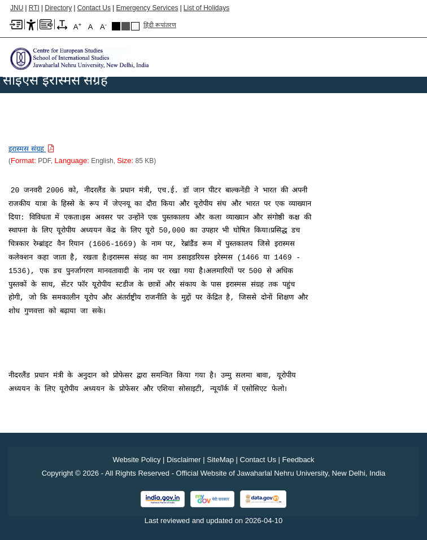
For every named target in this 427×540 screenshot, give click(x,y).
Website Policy (136, 459)
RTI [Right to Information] (34, 8)
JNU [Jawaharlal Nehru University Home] (16, 8)
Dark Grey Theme (125, 26)
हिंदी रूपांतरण (159, 24)
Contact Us (94, 8)
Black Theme (116, 26)
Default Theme (135, 26)
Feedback (298, 459)
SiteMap (220, 459)
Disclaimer (184, 459)
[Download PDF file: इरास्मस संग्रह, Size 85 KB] (31, 148)
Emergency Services (147, 8)
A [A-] (103, 26)
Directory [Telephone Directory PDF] (58, 8)
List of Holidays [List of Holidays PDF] (206, 8)
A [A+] (77, 26)
